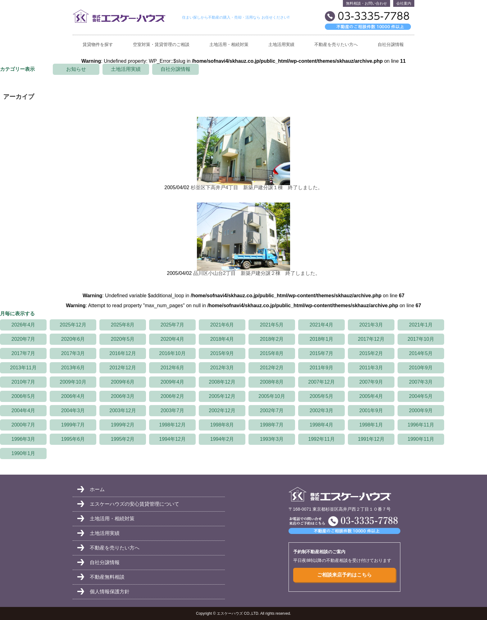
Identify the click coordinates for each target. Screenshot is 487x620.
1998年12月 (172, 424)
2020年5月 (123, 339)
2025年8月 (123, 324)
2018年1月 (322, 339)
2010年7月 (23, 382)
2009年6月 (123, 382)
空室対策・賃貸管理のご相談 (161, 44)
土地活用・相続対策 (228, 44)
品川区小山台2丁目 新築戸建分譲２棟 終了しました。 (256, 273)
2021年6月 (222, 324)
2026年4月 (23, 324)
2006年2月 (172, 396)
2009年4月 (172, 382)
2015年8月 (272, 353)
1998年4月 (322, 424)
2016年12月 (122, 353)
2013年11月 (23, 367)
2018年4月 (222, 339)
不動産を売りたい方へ (336, 44)
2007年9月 (371, 382)
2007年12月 (321, 382)
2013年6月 (73, 367)
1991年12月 (371, 439)
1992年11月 (321, 439)
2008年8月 (272, 382)
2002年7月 (272, 410)
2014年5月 (421, 353)
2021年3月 (371, 324)
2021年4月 (322, 324)
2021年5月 (272, 324)
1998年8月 (222, 424)
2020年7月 (23, 339)
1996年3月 (23, 439)
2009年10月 (73, 382)
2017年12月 (371, 339)
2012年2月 (272, 367)
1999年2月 (123, 424)
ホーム (97, 489)
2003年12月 (122, 410)
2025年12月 (73, 324)
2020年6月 (73, 339)
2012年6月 (172, 367)
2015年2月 (371, 353)
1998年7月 (272, 424)
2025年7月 (172, 324)
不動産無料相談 (107, 577)
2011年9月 (322, 367)
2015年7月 (322, 353)
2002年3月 (322, 410)
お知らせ (76, 69)
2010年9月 (421, 367)
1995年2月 (123, 439)
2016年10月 (172, 353)
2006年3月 (123, 396)
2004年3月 (73, 410)
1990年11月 (420, 439)
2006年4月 (73, 396)
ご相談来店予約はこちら (344, 574)
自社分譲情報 (391, 44)
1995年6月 (73, 439)
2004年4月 (23, 410)
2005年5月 (322, 396)
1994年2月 (222, 439)
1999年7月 (73, 424)
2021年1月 (421, 324)
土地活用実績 (281, 44)
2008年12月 (222, 382)
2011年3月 (371, 367)
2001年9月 (371, 410)
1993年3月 (272, 439)
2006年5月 (23, 396)
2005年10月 (271, 396)
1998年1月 (371, 424)
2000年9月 (421, 410)
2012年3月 (222, 367)
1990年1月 (23, 453)
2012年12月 (122, 367)
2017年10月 (420, 339)
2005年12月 (222, 396)
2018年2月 (272, 339)
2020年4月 (172, 339)
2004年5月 (421, 396)
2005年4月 (371, 396)
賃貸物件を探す (98, 44)
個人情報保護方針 (110, 591)
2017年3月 (73, 353)
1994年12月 (172, 439)
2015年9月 (222, 353)
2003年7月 (172, 410)
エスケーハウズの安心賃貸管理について (134, 504)
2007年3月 (421, 382)
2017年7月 (23, 353)
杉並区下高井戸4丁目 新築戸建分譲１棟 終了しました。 (257, 187)
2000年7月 (23, 424)
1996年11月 (420, 424)
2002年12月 (222, 410)
